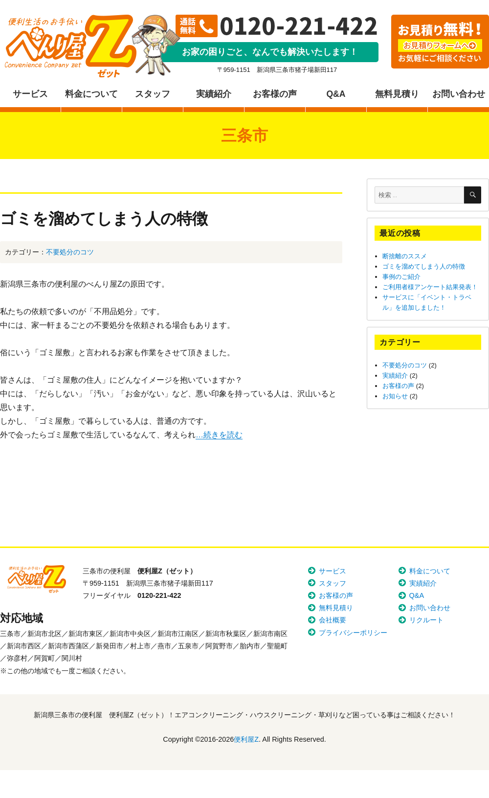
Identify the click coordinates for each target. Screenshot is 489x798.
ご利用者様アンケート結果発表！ (430, 287)
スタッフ (152, 94)
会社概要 (332, 620)
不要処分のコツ (70, 252)
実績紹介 (213, 94)
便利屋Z (70, 46)
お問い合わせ (458, 94)
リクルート (426, 620)
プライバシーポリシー (353, 633)
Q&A (335, 94)
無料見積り (397, 94)
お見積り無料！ (440, 41)
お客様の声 (275, 94)
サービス (30, 94)
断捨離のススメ (404, 256)
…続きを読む (219, 435)
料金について (91, 94)
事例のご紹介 (401, 276)
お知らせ (395, 396)
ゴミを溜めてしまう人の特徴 (104, 218)
